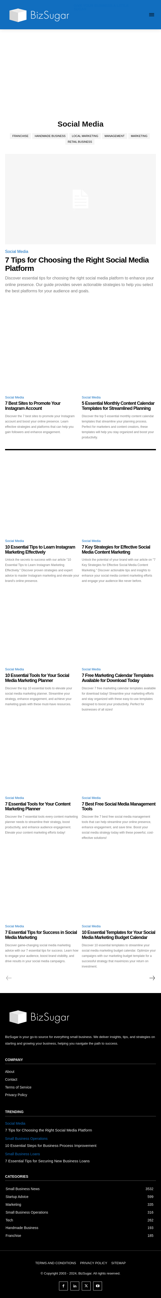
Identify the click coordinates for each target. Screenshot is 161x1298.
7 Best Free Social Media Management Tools (118, 806)
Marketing (139, 136)
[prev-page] (9, 978)
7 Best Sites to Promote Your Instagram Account (32, 406)
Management (114, 136)
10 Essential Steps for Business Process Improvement (50, 1145)
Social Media (16, 251)
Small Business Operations (26, 1139)
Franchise (20, 136)
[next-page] (152, 978)
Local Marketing (85, 136)
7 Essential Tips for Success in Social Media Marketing (41, 935)
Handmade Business (50, 136)
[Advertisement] (80, 67)
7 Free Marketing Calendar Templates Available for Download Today (117, 678)
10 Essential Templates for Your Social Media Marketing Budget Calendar (118, 935)
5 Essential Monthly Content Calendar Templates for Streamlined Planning (118, 406)
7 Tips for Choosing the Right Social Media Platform (48, 1130)
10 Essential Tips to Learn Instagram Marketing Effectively (40, 550)
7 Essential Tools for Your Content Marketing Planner (37, 806)
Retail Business (80, 142)
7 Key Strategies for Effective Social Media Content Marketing (116, 550)
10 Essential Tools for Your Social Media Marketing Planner (37, 678)
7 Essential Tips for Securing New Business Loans (47, 1161)
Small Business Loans (22, 1154)
